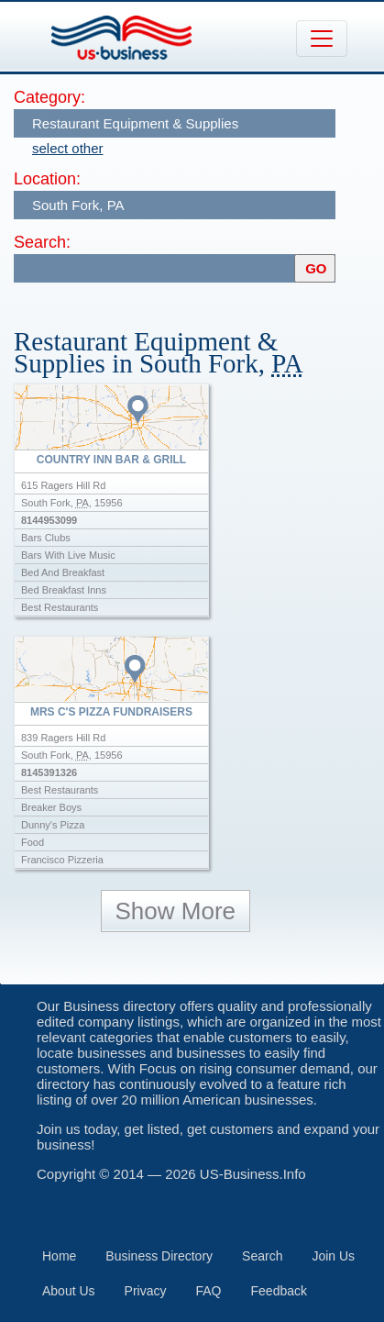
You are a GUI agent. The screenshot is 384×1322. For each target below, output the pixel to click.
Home (59, 1256)
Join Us (333, 1256)
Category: (49, 97)
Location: (47, 179)
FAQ (209, 1290)
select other (68, 148)
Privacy (146, 1290)
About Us (68, 1290)
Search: (42, 242)
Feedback (279, 1290)
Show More (175, 911)
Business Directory (159, 1256)
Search (262, 1256)
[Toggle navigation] (321, 38)
